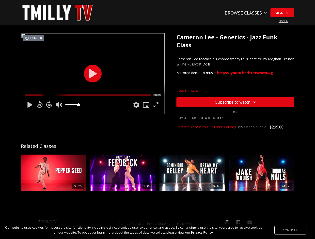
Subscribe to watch (236, 102)
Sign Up (282, 12)
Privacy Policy (202, 232)
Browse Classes (246, 13)
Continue (290, 230)
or (282, 21)
